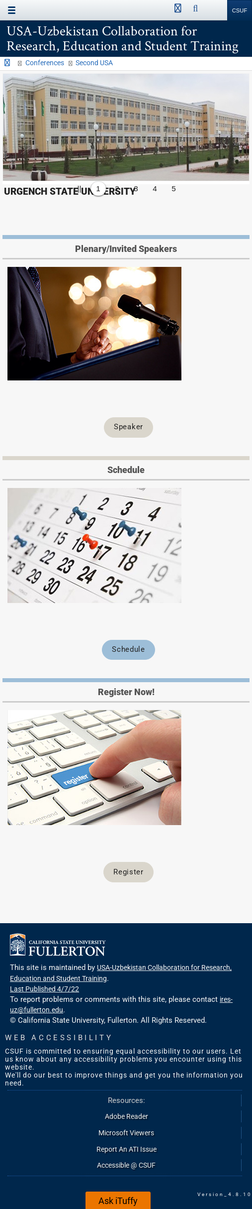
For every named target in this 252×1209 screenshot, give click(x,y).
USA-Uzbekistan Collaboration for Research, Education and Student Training (122, 37)
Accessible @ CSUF (126, 1165)
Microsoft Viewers (126, 1133)
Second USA (94, 63)
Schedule (128, 649)
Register (128, 871)
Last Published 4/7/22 (44, 989)
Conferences (44, 63)
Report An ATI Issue (126, 1149)
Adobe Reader (126, 1116)
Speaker (128, 426)
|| (80, 188)
